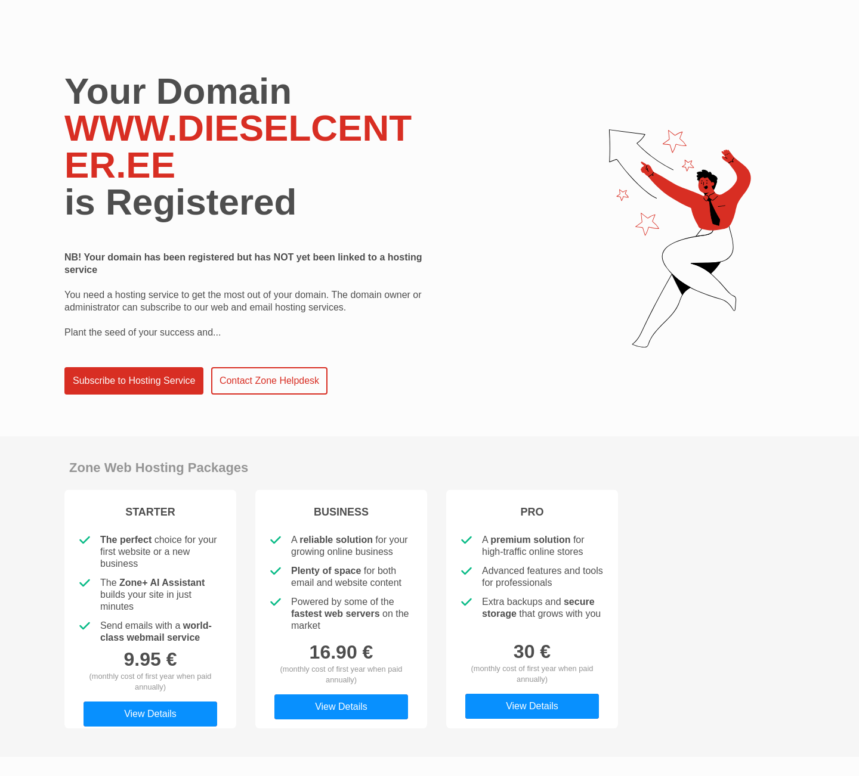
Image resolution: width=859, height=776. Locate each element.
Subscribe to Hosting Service (134, 380)
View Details (150, 714)
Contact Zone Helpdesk (269, 380)
